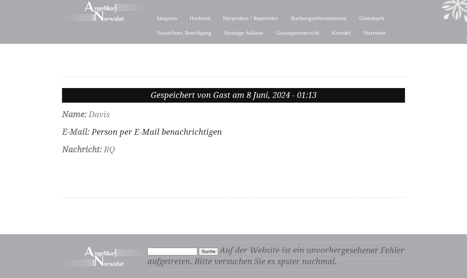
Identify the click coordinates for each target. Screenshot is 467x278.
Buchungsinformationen (319, 18)
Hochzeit (200, 18)
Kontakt (341, 33)
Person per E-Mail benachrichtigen (157, 132)
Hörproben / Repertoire (250, 18)
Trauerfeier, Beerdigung (184, 33)
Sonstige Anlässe (243, 33)
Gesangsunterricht (298, 33)
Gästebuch (371, 18)
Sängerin (167, 18)
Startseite (374, 33)
